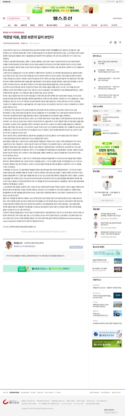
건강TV (40, 25)
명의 (15, 25)
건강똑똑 (114, 25)
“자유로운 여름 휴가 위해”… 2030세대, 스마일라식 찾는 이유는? (111, 215)
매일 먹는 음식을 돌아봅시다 (111, 133)
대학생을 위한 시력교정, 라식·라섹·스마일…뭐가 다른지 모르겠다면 (111, 233)
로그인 (120, 1)
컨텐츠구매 (40, 392)
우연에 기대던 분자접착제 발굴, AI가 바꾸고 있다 (102, 297)
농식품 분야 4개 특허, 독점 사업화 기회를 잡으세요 (107, 323)
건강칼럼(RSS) (106, 392)
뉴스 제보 (57, 392)
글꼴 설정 (120, 42)
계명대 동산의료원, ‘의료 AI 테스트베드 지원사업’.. (101, 306)
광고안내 (33, 392)
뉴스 (9, 25)
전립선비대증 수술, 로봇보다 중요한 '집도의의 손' (111, 224)
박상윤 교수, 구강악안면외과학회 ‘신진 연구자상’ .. (100, 314)
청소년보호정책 (25, 392)
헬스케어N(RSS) (95, 392)
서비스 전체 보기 (49, 392)
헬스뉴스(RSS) (116, 392)
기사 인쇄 (115, 42)
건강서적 (85, 25)
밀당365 (67, 25)
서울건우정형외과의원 (99, 260)
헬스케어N (104, 25)
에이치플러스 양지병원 (99, 268)
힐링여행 (94, 25)
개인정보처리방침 (14, 392)
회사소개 (5, 392)
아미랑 (76, 25)
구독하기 (118, 111)
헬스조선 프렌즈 (52, 25)
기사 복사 (111, 42)
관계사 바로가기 (109, 410)
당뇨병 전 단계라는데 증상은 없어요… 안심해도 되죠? (111, 119)
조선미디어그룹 (110, 1)
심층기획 (24, 25)
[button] (119, 171)
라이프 (32, 25)
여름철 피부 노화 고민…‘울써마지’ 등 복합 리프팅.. (107, 288)
